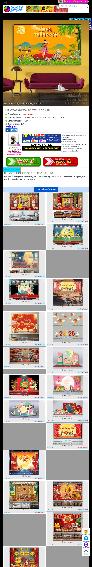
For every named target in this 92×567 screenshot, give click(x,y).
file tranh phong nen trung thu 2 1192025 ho (68, 219)
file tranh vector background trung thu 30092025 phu (24, 395)
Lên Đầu (86, 552)
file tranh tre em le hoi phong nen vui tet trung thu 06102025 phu (68, 246)
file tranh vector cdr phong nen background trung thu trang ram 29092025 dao (68, 370)
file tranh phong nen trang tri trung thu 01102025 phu (24, 301)
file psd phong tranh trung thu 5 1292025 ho (68, 542)
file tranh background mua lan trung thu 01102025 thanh (24, 364)
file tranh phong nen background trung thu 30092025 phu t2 (24, 419)
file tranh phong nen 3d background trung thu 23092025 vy (68, 418)
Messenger (86, 545)
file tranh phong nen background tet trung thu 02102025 (24, 342)
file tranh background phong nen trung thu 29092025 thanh (68, 445)
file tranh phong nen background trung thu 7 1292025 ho (24, 222)
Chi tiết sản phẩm (12, 169)
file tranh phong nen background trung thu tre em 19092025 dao (24, 476)
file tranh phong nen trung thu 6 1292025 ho (68, 507)
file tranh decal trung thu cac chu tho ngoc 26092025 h (68, 342)
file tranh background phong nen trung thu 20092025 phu (24, 510)
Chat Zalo (86, 539)
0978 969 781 (86, 532)
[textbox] (73, 5)
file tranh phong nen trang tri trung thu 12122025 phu (24, 274)
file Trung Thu (30, 114)
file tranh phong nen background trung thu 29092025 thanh (68, 307)
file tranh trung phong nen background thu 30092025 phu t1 (68, 395)
